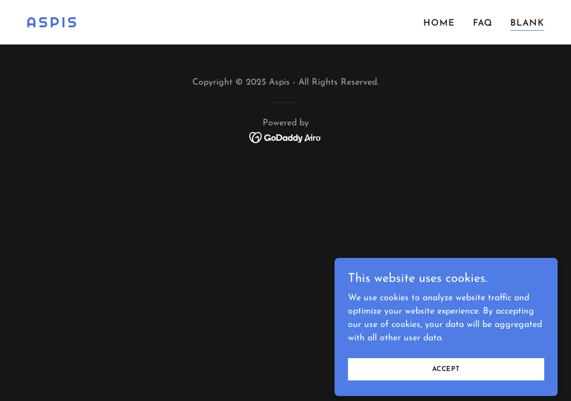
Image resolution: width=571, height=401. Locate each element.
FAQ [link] (482, 23)
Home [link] (439, 23)
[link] (53, 25)
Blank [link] (527, 23)
